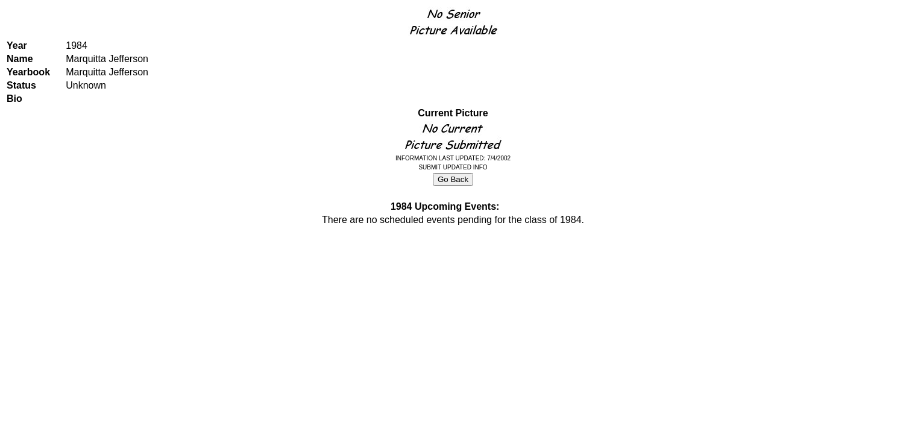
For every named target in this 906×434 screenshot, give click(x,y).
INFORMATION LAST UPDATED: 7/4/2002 (453, 158)
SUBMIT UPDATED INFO (452, 167)
